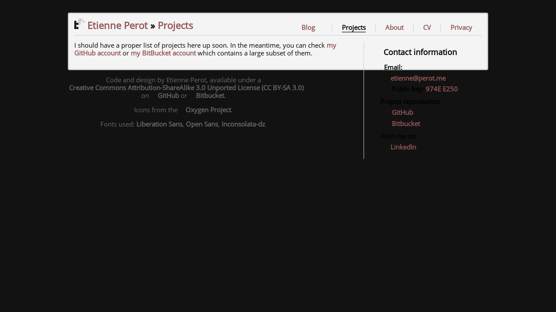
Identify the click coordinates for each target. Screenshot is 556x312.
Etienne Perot (111, 26)
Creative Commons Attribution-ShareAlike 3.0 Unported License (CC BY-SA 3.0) (183, 88)
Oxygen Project (205, 110)
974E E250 (442, 89)
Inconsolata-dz (243, 124)
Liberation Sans (159, 124)
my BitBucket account (163, 53)
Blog (308, 28)
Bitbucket (401, 124)
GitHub (398, 113)
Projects (354, 28)
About (394, 28)
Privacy (461, 28)
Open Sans (202, 124)
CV (427, 28)
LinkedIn (399, 147)
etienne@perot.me (418, 78)
